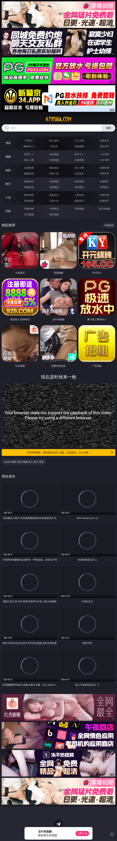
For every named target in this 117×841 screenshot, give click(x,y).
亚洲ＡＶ (29, 154)
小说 (8, 197)
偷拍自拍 (54, 167)
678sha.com (58, 119)
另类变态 (104, 173)
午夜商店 (54, 208)
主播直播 (79, 159)
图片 (8, 184)
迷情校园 (29, 200)
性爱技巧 (104, 200)
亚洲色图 (54, 181)
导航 (8, 211)
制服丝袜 (29, 173)
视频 (8, 156)
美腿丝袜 (29, 187)
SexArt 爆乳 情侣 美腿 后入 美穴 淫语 (24, 461)
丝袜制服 (54, 159)
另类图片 (104, 187)
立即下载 (82, 833)
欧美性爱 (104, 167)
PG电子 (29, 140)
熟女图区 (79, 187)
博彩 (8, 143)
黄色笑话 (79, 200)
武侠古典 (104, 195)
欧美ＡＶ (79, 154)
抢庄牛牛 (104, 146)
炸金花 (54, 146)
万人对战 (79, 140)
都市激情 (29, 195)
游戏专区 (104, 140)
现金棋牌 (79, 146)
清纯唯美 (54, 187)
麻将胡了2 (28, 146)
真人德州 (54, 140)
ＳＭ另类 (104, 159)
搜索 (108, 128)
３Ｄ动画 (104, 154)
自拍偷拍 (54, 154)
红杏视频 (29, 214)
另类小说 (54, 200)
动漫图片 (104, 181)
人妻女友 (79, 195)
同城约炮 (29, 208)
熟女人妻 (29, 159)
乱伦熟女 (79, 173)
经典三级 (54, 173)
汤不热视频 (104, 208)
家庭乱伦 (54, 195)
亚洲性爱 (29, 167)
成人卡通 (79, 167)
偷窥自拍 (29, 181)
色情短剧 (54, 214)
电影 (8, 170)
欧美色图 (79, 181)
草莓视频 (79, 208)
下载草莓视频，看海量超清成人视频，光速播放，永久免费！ (70, 452)
